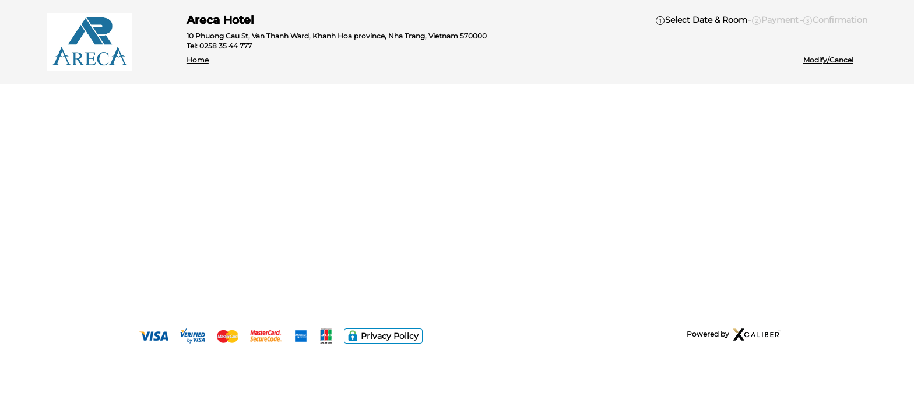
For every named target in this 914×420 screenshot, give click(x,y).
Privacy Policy (383, 336)
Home (198, 60)
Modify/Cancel (828, 60)
